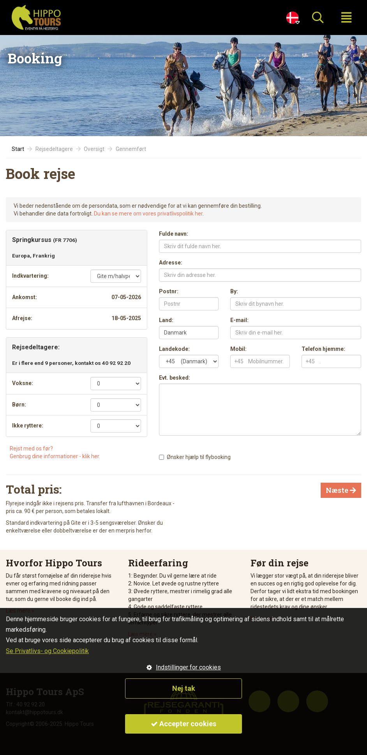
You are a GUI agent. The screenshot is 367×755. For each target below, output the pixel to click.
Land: (166, 320)
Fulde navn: (173, 234)
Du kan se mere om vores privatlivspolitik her (148, 213)
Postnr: (168, 291)
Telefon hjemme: (323, 349)
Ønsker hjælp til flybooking (199, 457)
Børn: (19, 404)
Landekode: (174, 349)
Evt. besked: (174, 378)
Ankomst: (24, 297)
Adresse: (170, 262)
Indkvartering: (30, 276)
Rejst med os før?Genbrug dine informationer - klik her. (55, 452)
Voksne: (22, 383)
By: (234, 291)
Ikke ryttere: (27, 425)
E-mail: (239, 320)
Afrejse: (22, 318)
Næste (341, 490)
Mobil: (238, 349)
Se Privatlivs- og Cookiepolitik (47, 651)
